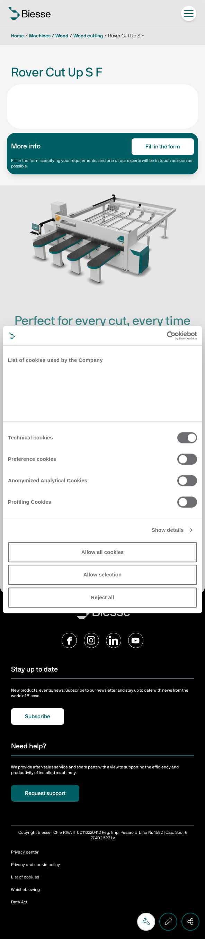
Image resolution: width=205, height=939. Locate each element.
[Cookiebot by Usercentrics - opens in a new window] (166, 335)
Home (17, 36)
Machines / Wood (48, 36)
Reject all (102, 597)
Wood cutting (88, 36)
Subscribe (37, 716)
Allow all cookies (102, 552)
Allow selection (102, 574)
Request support (45, 793)
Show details (168, 530)
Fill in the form (162, 146)
